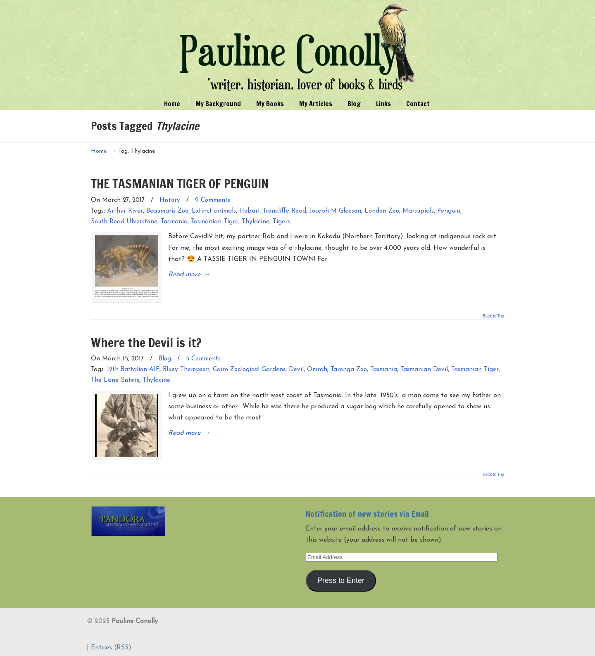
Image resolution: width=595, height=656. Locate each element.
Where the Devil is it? (146, 341)
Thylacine (255, 222)
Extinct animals (214, 211)
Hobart (249, 211)
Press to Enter (340, 577)
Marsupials (418, 211)
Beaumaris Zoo (167, 211)
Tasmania (174, 222)
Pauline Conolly (297, 47)
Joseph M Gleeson (335, 211)
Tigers (281, 222)
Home (99, 151)
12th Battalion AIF (133, 368)
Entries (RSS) (111, 645)
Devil (296, 368)
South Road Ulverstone (124, 222)
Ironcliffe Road (285, 211)
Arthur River (125, 211)
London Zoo (381, 211)
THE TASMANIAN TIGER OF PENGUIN (180, 183)
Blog (165, 358)
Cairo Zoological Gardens (249, 368)
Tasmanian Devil (424, 368)
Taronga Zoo (349, 368)
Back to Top (493, 315)
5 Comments (203, 358)
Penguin (448, 211)
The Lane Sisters (115, 379)
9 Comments (212, 200)
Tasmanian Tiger (214, 222)
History (169, 200)
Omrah (317, 368)
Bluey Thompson (186, 368)
